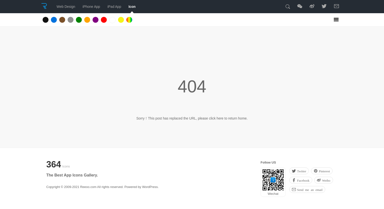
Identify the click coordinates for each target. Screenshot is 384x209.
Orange (87, 20)
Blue (54, 20)
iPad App (114, 7)
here (219, 118)
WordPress (150, 187)
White (112, 20)
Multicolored (129, 20)
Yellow (121, 20)
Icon (132, 7)
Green (79, 20)
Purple (95, 20)
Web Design (66, 7)
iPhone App (91, 7)
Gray (70, 20)
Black (45, 20)
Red (104, 20)
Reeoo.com (88, 187)
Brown (62, 20)
